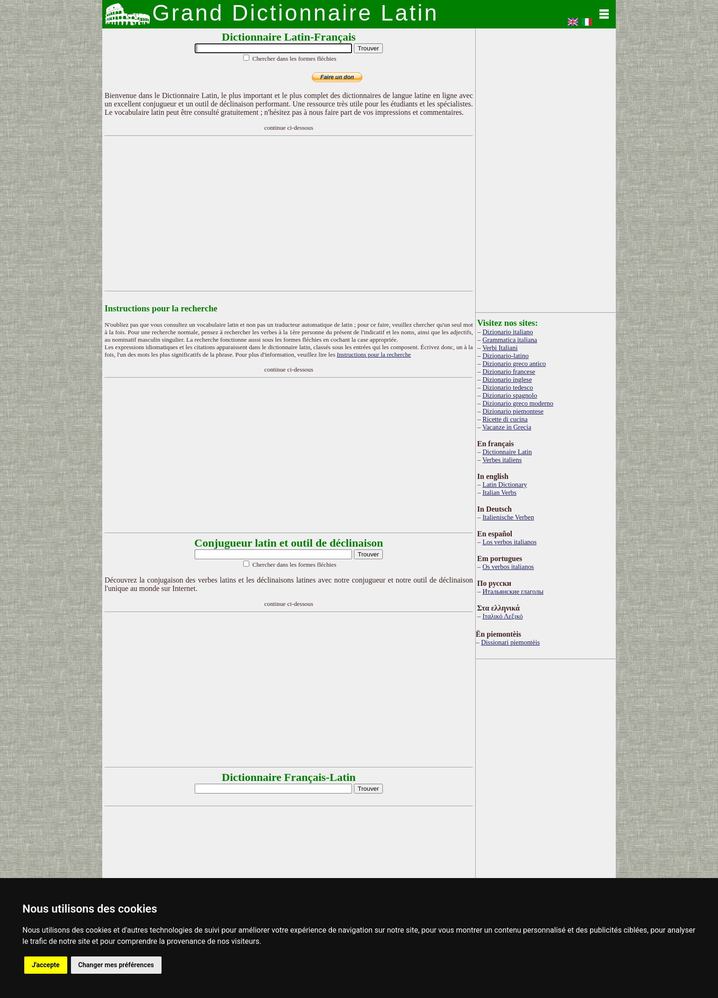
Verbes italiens (501, 460)
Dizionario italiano (507, 332)
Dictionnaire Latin (507, 452)
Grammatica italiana (509, 340)
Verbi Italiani (500, 347)
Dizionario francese (508, 371)
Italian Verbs (499, 492)
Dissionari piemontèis (510, 642)
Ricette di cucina (505, 419)
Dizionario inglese (507, 379)
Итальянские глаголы (512, 591)
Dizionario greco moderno (517, 403)
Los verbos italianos (509, 542)
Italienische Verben (508, 517)
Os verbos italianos (508, 566)
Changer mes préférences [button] (116, 965)
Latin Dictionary (504, 484)
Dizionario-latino (505, 355)
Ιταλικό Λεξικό (502, 616)
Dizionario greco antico (514, 363)
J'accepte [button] (46, 965)
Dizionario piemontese (512, 411)
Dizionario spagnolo (509, 395)
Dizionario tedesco (507, 387)
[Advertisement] (289, 213)
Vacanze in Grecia (506, 427)
